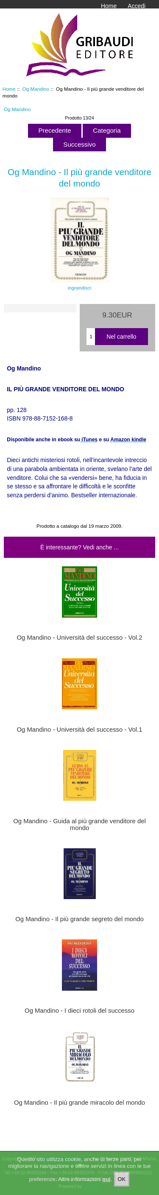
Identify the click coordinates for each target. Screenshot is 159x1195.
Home (109, 6)
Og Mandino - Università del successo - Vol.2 (79, 637)
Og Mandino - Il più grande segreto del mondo (79, 919)
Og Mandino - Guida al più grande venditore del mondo (79, 824)
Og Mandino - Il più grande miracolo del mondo (79, 1102)
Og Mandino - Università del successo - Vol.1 (79, 729)
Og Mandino (35, 89)
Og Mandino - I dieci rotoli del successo (79, 1010)
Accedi (136, 6)
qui (106, 1180)
